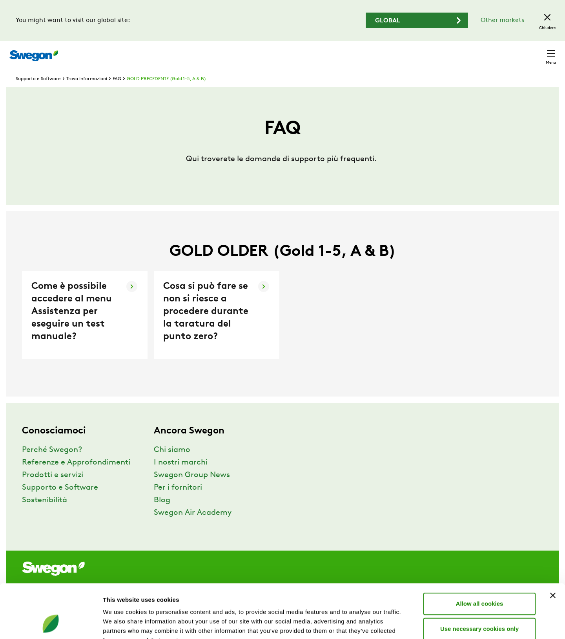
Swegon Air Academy (192, 527)
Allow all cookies (479, 555)
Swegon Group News (192, 490)
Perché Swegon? (52, 464)
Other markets (502, 20)
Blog (162, 515)
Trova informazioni (86, 93)
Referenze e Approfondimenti (76, 477)
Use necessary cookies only (479, 580)
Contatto (535, 52)
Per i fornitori (178, 502)
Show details (412, 623)
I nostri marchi (181, 477)
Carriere (459, 52)
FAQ (117, 93)
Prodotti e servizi (52, 490)
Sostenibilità (44, 515)
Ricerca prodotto (337, 51)
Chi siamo (172, 464)
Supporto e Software (38, 93)
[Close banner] (553, 547)
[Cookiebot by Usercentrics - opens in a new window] (50, 624)
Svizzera (495, 52)
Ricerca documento (407, 52)
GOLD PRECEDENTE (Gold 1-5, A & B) (166, 93)
